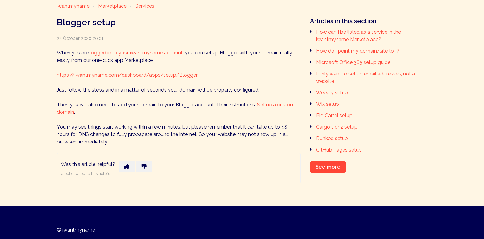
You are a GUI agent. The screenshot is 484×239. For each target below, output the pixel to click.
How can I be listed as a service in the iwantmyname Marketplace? (358, 35)
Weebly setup (332, 93)
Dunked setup (332, 138)
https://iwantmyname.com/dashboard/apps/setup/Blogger (127, 75)
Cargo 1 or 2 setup (336, 127)
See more (327, 167)
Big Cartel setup (334, 115)
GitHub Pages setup (339, 150)
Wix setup (327, 104)
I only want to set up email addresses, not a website (365, 77)
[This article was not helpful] (144, 166)
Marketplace (112, 6)
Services (144, 6)
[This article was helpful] (127, 166)
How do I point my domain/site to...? (357, 51)
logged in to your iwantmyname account (136, 53)
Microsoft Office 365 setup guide (353, 62)
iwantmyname (73, 6)
